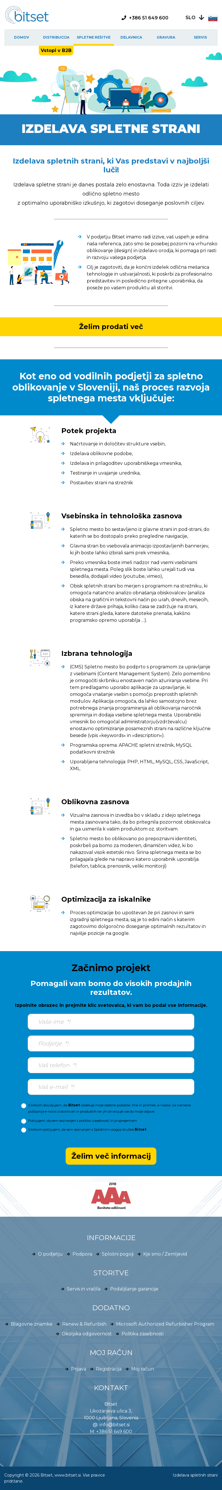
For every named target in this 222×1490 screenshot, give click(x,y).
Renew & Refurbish (84, 1324)
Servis (200, 37)
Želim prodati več (111, 326)
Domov (21, 37)
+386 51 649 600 (114, 1431)
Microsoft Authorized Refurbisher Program (165, 1324)
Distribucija (56, 37)
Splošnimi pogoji (108, 1129)
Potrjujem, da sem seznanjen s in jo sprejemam (82, 1120)
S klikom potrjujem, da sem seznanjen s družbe (87, 1129)
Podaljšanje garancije (134, 1289)
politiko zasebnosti (94, 1120)
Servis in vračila (83, 1289)
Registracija (109, 1369)
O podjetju (50, 1254)
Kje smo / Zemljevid (165, 1254)
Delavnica (131, 37)
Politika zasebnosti (143, 1333)
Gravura (166, 37)
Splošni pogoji (118, 1254)
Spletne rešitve (93, 37)
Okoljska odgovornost (87, 1333)
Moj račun (142, 1369)
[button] (201, 17)
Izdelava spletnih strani (195, 1475)
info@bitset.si (115, 1424)
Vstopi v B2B (56, 50)
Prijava (78, 1369)
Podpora (82, 1254)
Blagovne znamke (32, 1324)
